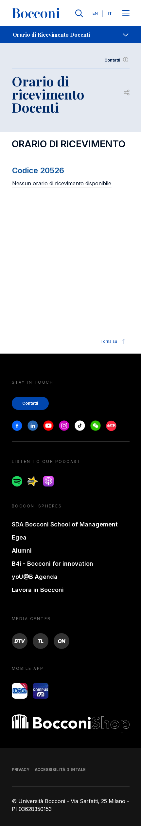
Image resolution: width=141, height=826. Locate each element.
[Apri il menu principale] (126, 13)
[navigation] (70, 34)
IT (110, 13)
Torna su (114, 341)
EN (95, 13)
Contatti (117, 60)
